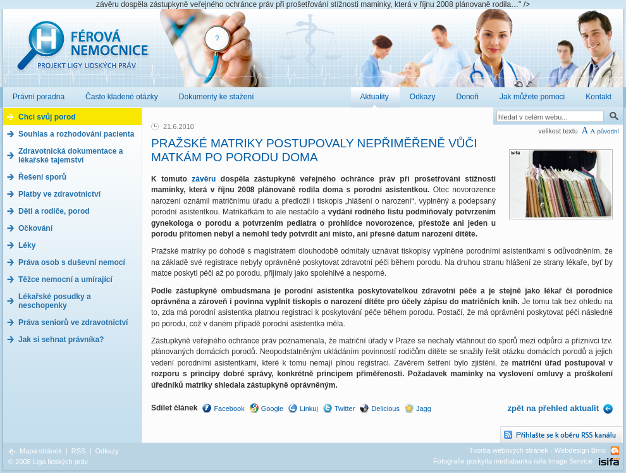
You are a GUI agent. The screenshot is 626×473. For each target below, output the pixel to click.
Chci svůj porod (47, 117)
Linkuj (309, 408)
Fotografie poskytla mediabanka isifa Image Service (512, 461)
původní (608, 131)
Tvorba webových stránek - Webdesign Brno (537, 450)
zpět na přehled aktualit (553, 408)
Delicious (385, 408)
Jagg (423, 408)
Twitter (344, 408)
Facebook (229, 408)
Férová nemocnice (82, 52)
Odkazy (106, 451)
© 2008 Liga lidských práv (48, 461)
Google (272, 408)
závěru (206, 179)
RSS (78, 451)
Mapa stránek (41, 451)
